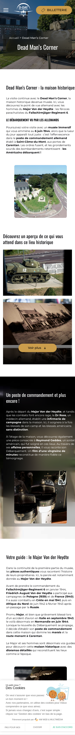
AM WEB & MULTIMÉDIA (51, 719)
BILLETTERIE (54, 10)
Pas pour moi (12, 727)
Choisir (37, 727)
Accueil (14, 38)
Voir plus (37, 348)
